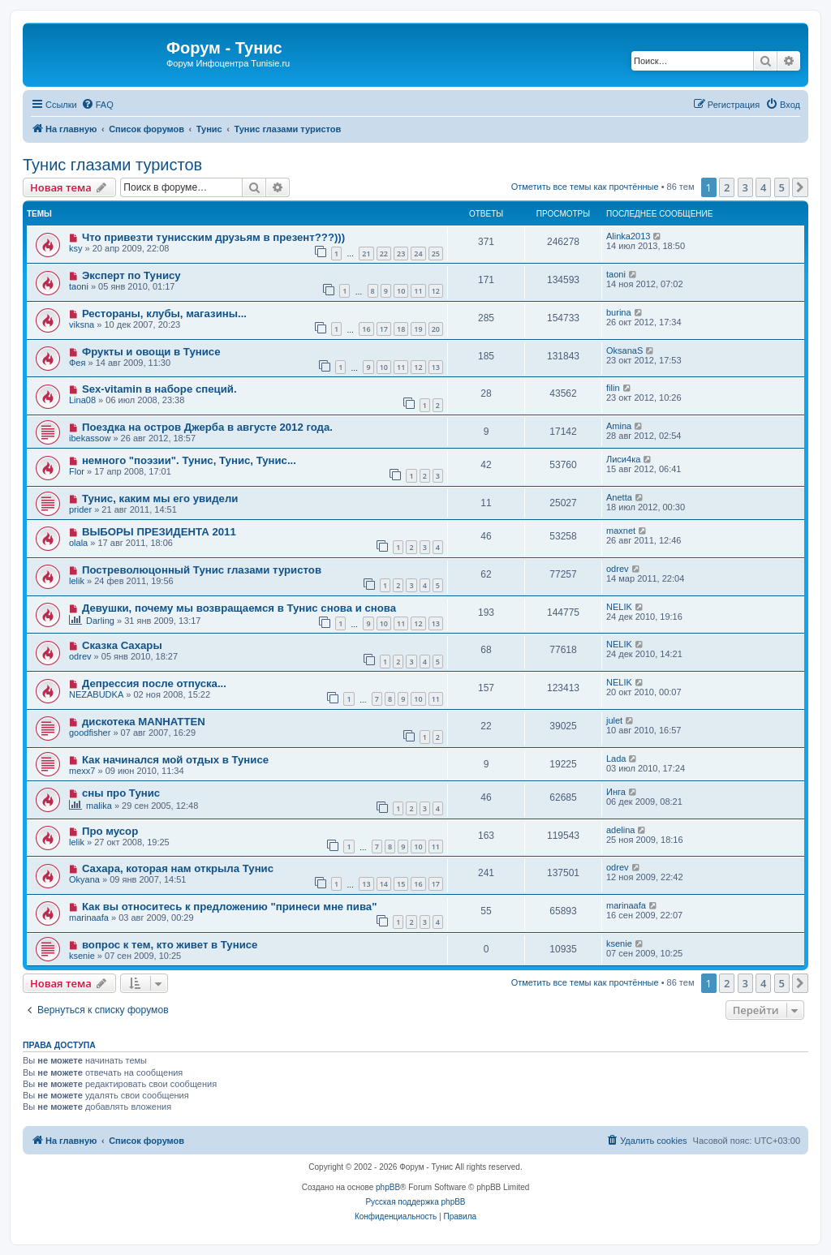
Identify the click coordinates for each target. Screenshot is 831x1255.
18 (401, 329)
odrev (617, 569)
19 (418, 329)
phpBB (388, 1187)
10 (401, 291)
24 (418, 253)
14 (384, 884)
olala (78, 543)
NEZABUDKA (96, 694)
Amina (618, 426)
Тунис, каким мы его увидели (160, 498)
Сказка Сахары (122, 645)
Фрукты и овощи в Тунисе (151, 352)
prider (80, 509)
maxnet (620, 530)
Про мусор (110, 831)
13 (436, 367)
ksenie (82, 956)
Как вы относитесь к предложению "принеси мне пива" (229, 906)
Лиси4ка (623, 459)
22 (384, 253)
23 (401, 253)
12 (436, 291)
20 (436, 329)
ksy (76, 248)
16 (366, 329)
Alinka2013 (628, 236)
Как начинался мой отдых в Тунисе (175, 760)
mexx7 (82, 771)
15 (401, 884)
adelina (620, 830)
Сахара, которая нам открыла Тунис (177, 868)
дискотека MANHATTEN (143, 722)
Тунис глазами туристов (112, 165)
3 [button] (745, 187)
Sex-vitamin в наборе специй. (159, 389)
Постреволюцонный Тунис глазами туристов (201, 570)
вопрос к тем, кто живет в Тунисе (170, 945)
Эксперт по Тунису (131, 275)
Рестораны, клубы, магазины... (164, 313)
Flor (76, 471)
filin (613, 388)
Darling (100, 620)
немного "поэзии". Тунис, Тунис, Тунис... (189, 460)
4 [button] (763, 187)
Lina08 (82, 400)
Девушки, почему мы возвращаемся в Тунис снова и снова (239, 608)
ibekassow (89, 438)
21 (366, 253)
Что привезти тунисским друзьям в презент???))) (213, 237)
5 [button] (782, 187)
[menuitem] (97, 104)
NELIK (619, 607)
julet (614, 720)
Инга (616, 792)
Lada (616, 758)
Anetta (619, 497)
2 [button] (727, 187)
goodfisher (89, 732)
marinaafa (89, 917)
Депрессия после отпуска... (154, 683)
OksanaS (624, 350)
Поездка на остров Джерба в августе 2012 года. (207, 427)
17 (384, 329)
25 (436, 253)
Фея (77, 362)
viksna (81, 324)
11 (418, 291)
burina (618, 312)
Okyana (84, 879)
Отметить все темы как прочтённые (585, 186)
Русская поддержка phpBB (415, 1201)
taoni (78, 286)
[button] (800, 187)
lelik (76, 581)
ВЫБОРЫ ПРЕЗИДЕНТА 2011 (159, 532)
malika (99, 805)
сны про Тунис (121, 793)
